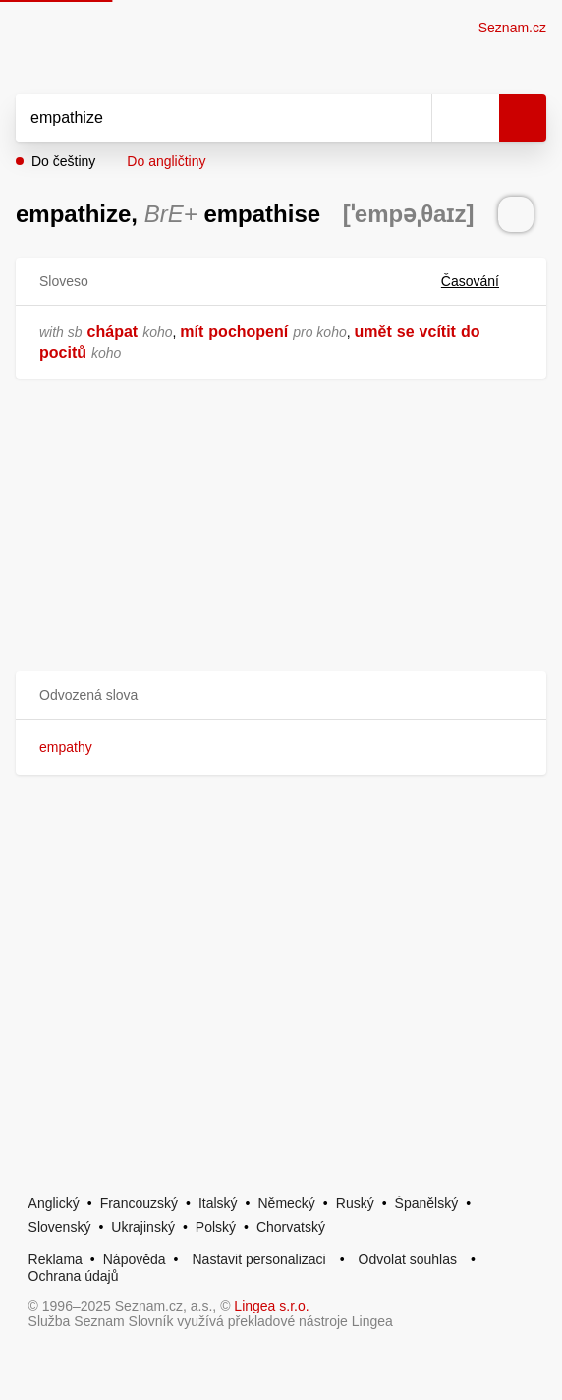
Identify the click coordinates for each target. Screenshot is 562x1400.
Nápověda (134, 1259)
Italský (218, 1203)
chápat (113, 331)
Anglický (54, 1203)
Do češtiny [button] (63, 161)
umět (373, 331)
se (406, 331)
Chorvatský (290, 1227)
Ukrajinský (143, 1227)
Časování (482, 281)
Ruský (355, 1203)
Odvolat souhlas (408, 1259)
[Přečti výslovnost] (515, 214)
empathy (65, 747)
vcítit (438, 331)
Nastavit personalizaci (258, 1259)
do (470, 331)
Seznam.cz (512, 27)
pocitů (62, 352)
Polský (216, 1227)
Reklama (55, 1259)
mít (191, 331)
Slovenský (59, 1227)
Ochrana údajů (73, 1276)
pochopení (248, 331)
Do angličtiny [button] (166, 161)
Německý (286, 1203)
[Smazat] (409, 118)
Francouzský (139, 1203)
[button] (281, 695)
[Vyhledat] (202, 118)
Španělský (427, 1203)
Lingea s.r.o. (271, 1305)
